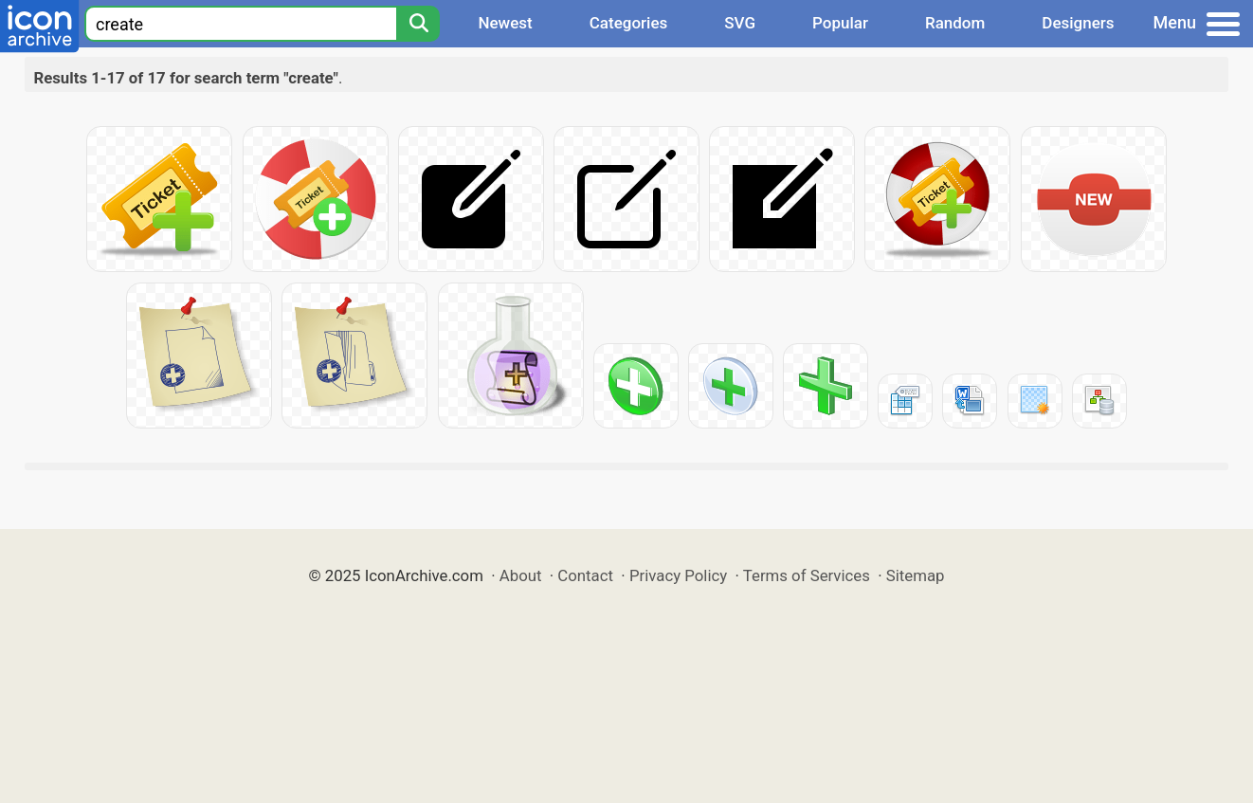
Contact (585, 575)
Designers (1078, 22)
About (520, 575)
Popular (840, 22)
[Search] (418, 24)
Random (955, 22)
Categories (629, 22)
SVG (739, 22)
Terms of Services (806, 575)
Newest (505, 22)
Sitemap (915, 575)
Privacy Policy (678, 575)
